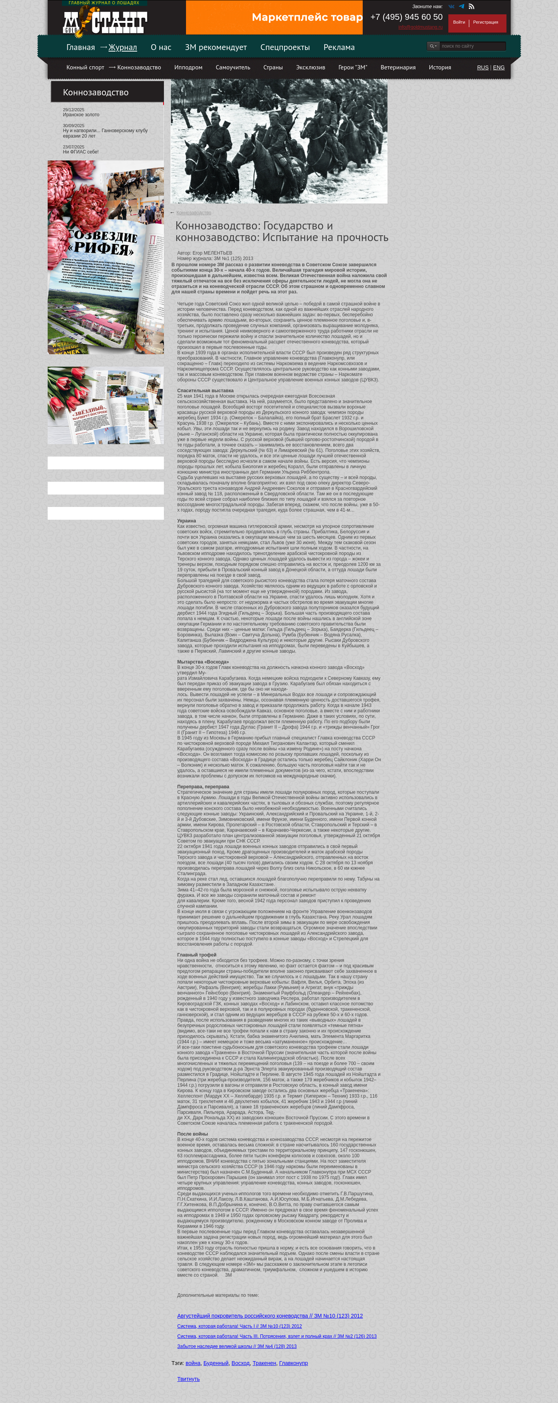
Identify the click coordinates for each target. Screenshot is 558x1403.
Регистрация (485, 22)
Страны (273, 67)
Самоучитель (233, 67)
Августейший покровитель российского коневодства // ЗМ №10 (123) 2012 (270, 1316)
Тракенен (264, 1363)
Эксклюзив (310, 67)
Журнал (122, 46)
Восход (241, 1363)
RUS (483, 67)
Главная (81, 46)
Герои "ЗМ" (353, 67)
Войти (459, 22)
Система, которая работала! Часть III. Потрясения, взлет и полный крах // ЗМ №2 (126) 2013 (277, 1336)
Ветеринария (398, 67)
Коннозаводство (139, 67)
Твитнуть (188, 1379)
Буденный (216, 1363)
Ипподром (188, 67)
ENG (499, 67)
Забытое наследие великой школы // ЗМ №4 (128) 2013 (237, 1346)
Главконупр (293, 1363)
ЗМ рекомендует (216, 46)
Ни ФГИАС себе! (81, 152)
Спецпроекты (285, 46)
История (440, 67)
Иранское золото (81, 114)
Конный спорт (85, 67)
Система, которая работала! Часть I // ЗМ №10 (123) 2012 (239, 1326)
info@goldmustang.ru (420, 27)
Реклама (339, 46)
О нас (161, 46)
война (193, 1363)
